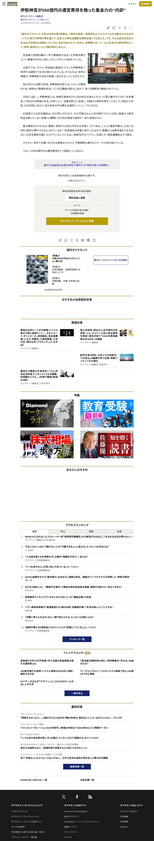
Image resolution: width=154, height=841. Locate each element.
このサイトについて (19, 811)
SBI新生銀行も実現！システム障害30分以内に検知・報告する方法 (47, 672)
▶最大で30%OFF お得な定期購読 (110, 260)
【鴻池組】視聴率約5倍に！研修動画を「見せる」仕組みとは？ (107, 662)
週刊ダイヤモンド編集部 (31, 16)
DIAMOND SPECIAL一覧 (33, 780)
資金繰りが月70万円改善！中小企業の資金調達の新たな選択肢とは (47, 662)
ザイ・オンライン (71, 832)
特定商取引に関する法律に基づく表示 (28, 832)
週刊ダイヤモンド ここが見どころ (34, 20)
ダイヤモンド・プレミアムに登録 (77, 221)
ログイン (132, 4)
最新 (34, 531)
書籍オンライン (70, 827)
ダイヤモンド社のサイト (75, 805)
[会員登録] (145, 3)
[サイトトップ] (11, 4)
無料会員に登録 (77, 198)
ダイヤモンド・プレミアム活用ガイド (26, 822)
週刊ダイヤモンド (71, 816)
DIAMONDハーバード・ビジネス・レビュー (82, 822)
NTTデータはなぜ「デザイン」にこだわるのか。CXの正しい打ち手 (47, 683)
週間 (91, 531)
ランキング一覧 (77, 639)
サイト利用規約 (18, 827)
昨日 (63, 531)
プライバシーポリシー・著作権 (24, 837)
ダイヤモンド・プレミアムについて (25, 816)
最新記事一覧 (77, 766)
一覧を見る (77, 693)
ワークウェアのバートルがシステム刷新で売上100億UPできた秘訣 (107, 672)
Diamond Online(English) (76, 811)
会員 (119, 531)
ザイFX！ (68, 837)
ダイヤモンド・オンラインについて (27, 805)
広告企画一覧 (87, 780)
